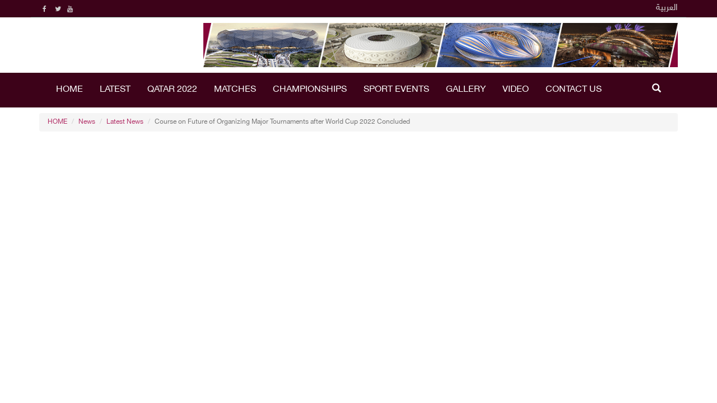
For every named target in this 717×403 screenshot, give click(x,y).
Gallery (466, 90)
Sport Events (396, 90)
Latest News (124, 122)
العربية (667, 8)
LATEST (115, 90)
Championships (310, 90)
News (86, 122)
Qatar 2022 (172, 90)
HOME (69, 90)
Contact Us (574, 90)
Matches (235, 90)
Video (515, 90)
